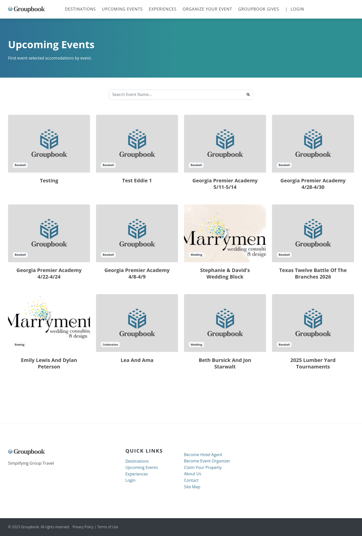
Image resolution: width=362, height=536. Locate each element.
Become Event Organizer (207, 461)
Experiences (163, 9)
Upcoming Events (122, 9)
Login (297, 9)
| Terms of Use (106, 526)
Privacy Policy (82, 526)
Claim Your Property (203, 467)
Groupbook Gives (258, 9)
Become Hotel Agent (203, 454)
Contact (191, 480)
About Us (192, 473)
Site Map (192, 487)
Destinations (82, 9)
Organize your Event (207, 9)
